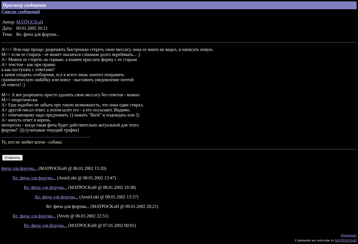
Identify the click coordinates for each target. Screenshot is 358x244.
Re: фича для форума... (34, 177)
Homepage (349, 235)
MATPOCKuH (29, 22)
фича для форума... (19, 168)
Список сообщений (20, 11)
